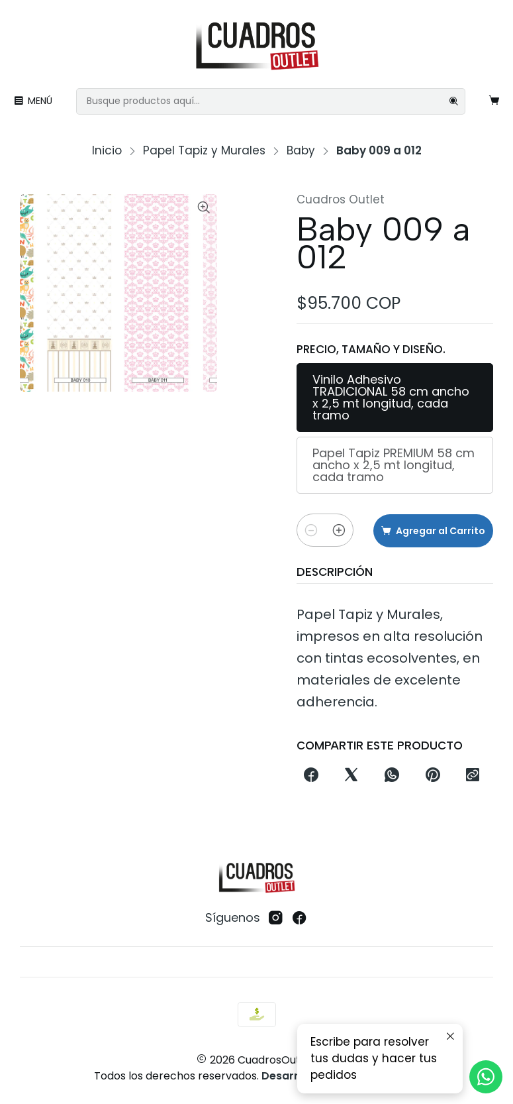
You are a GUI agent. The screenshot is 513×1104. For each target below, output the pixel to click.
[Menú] (33, 101)
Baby (301, 150)
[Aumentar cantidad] (339, 531)
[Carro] (494, 101)
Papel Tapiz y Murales (204, 150)
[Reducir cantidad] (311, 531)
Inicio (107, 150)
